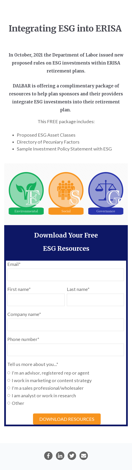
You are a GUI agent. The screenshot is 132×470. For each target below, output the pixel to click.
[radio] (65, 372)
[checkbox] (65, 388)
